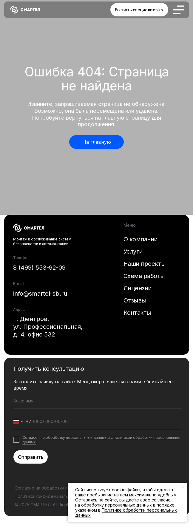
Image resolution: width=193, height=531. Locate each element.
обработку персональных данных (76, 437)
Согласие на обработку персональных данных (63, 487)
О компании (140, 239)
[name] (97, 400)
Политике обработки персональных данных (126, 512)
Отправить (31, 457)
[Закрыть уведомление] (183, 487)
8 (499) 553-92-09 (39, 267)
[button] (139, 9)
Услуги (133, 251)
